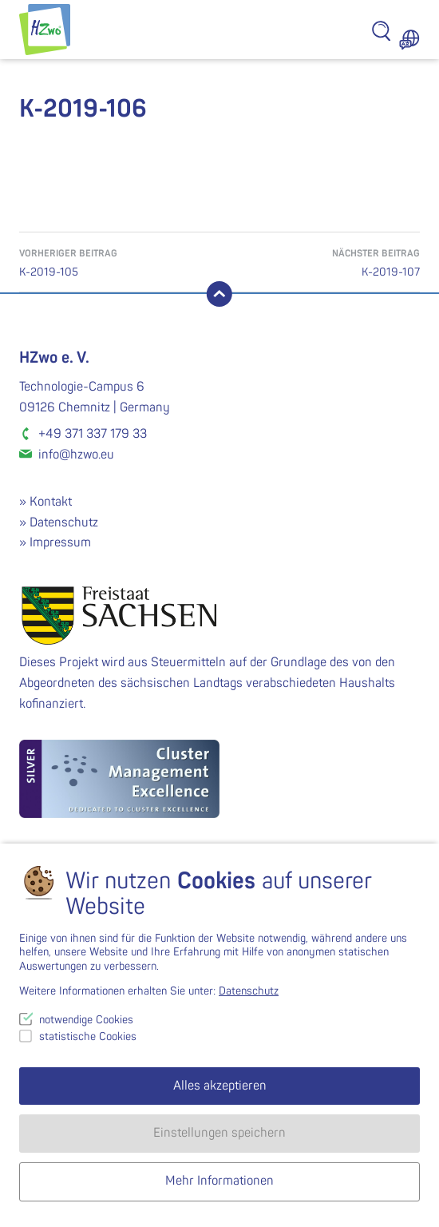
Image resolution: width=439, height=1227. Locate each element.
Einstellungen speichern (219, 1133)
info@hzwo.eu (76, 455)
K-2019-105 (119, 261)
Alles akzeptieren (220, 1086)
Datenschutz (64, 522)
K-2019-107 (320, 261)
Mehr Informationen (219, 1181)
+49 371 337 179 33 (92, 434)
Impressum (60, 542)
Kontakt (51, 502)
